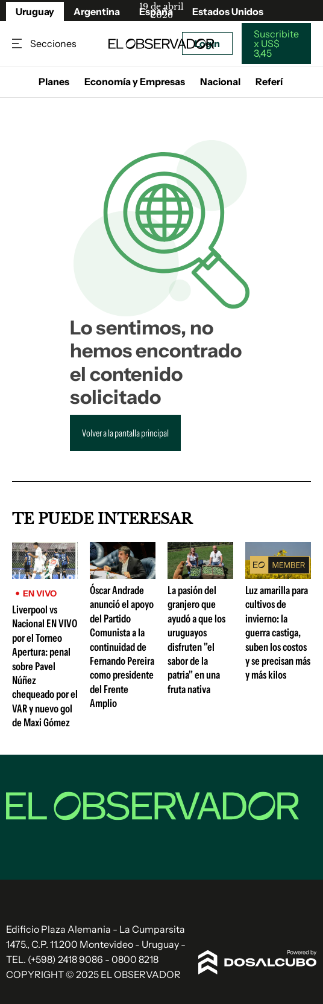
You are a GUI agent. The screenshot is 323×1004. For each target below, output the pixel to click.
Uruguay (35, 11)
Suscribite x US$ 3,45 (276, 43)
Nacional (220, 81)
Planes (54, 81)
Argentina (97, 11)
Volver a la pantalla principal (125, 433)
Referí (269, 81)
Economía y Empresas (134, 81)
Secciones (18, 44)
